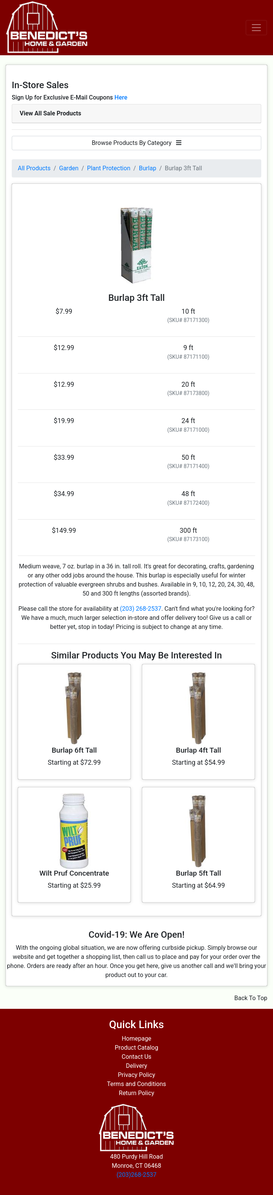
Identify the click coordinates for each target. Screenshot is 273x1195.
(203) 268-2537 (140, 608)
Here (120, 97)
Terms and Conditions (136, 1084)
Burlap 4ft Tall (198, 750)
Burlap (147, 168)
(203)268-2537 (136, 1174)
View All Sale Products (50, 113)
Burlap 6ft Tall (74, 750)
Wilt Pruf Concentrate (74, 873)
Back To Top (250, 998)
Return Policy (136, 1093)
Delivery (136, 1065)
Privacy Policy (136, 1074)
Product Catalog (136, 1047)
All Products (34, 168)
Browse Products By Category (136, 142)
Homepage (136, 1038)
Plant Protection (108, 168)
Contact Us (136, 1056)
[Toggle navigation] (256, 27)
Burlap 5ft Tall (198, 873)
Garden (68, 168)
